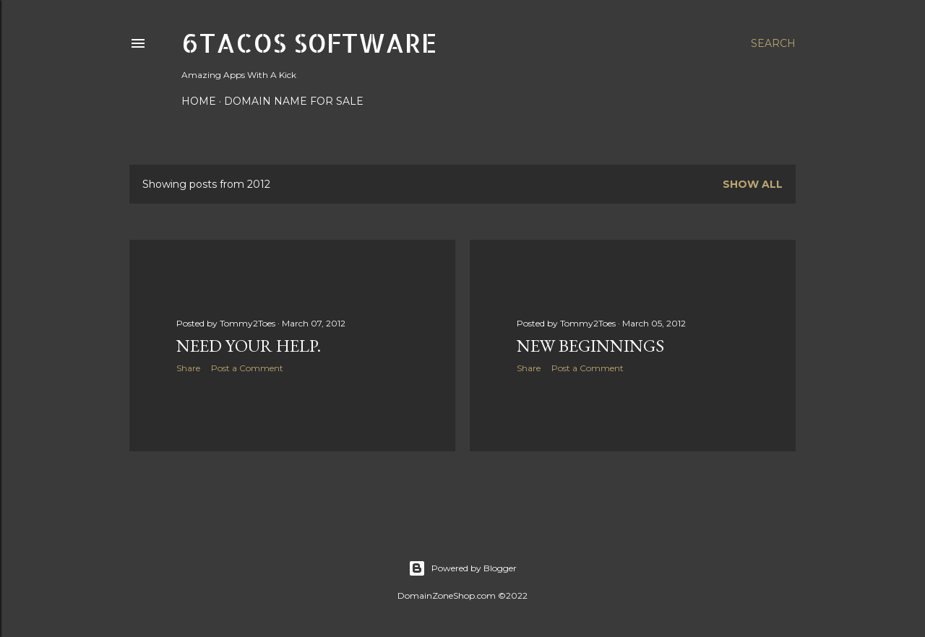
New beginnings (590, 345)
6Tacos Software (309, 42)
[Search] (773, 43)
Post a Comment (247, 368)
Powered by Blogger (462, 568)
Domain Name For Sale (293, 101)
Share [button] (188, 368)
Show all (753, 184)
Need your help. (248, 345)
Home (198, 101)
